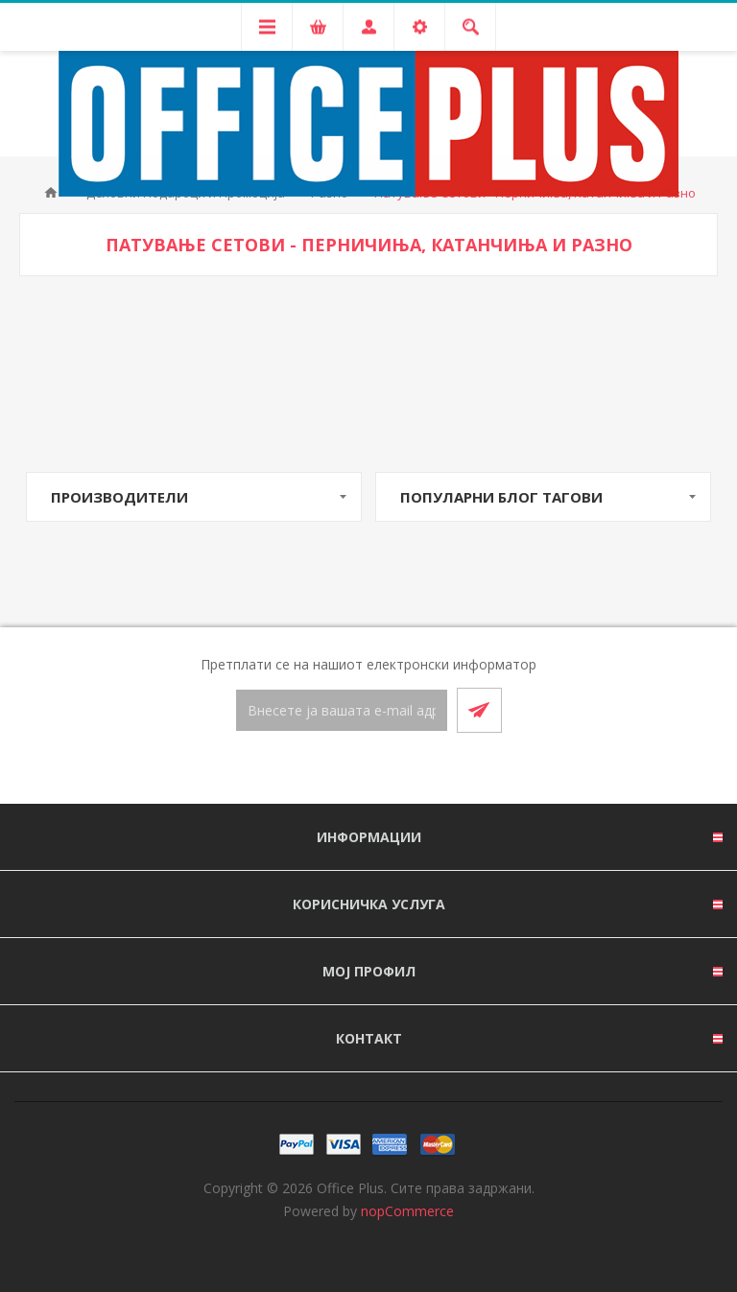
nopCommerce (407, 1211)
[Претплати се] (341, 710)
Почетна (50, 192)
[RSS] (391, 769)
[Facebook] (345, 769)
